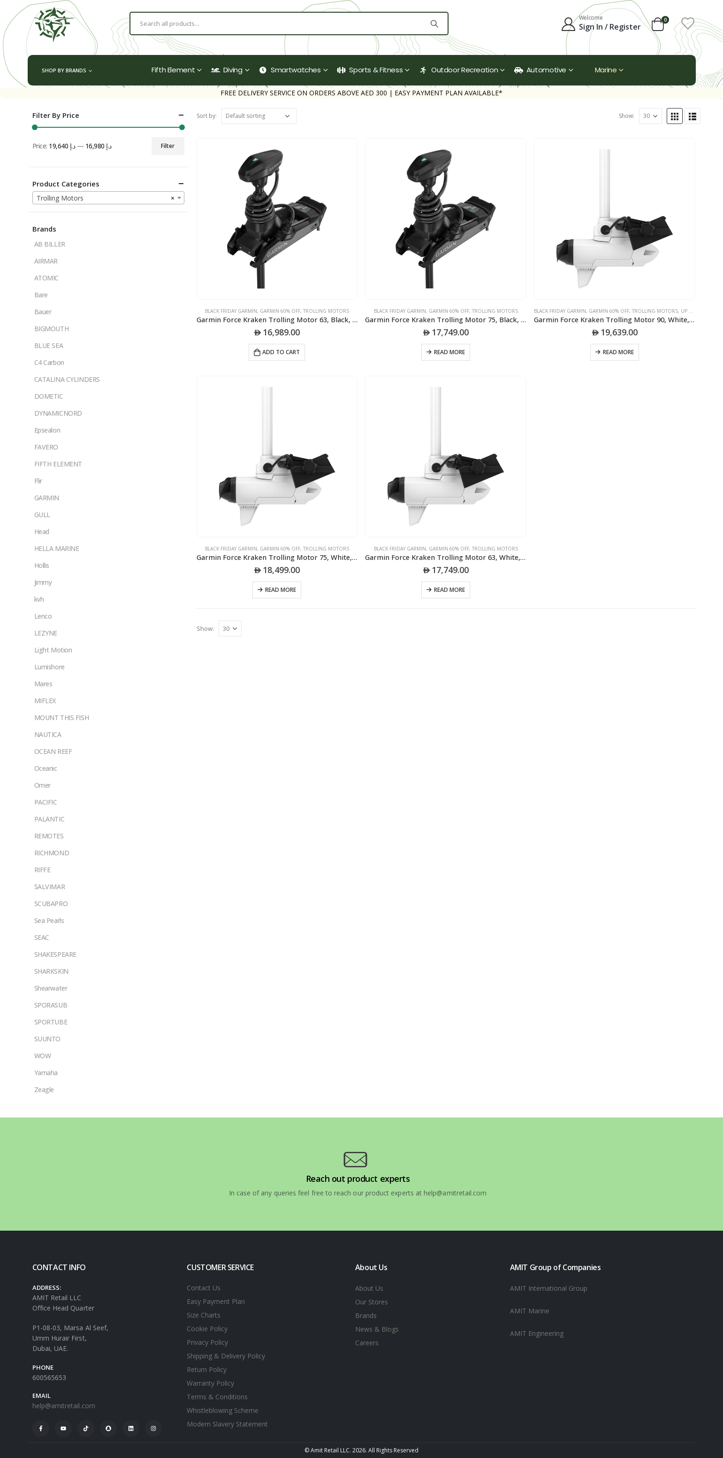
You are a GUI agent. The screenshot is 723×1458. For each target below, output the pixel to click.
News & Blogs (377, 1329)
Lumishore (49, 666)
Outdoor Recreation (458, 70)
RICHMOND (51, 852)
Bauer (43, 311)
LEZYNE (45, 632)
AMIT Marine (529, 1310)
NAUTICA (47, 734)
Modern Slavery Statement (227, 1423)
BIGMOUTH (51, 328)
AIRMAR (46, 260)
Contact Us (204, 1287)
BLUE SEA (48, 345)
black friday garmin (231, 311)
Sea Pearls (49, 920)
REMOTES (49, 835)
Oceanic (45, 768)
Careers (367, 1342)
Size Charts (204, 1315)
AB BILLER (49, 244)
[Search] (434, 23)
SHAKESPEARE (55, 954)
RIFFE (42, 869)
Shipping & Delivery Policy (226, 1355)
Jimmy (43, 582)
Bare (41, 294)
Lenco (43, 616)
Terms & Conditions (217, 1396)
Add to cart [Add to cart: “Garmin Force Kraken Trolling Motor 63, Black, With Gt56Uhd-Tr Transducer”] (281, 352)
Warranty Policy (210, 1383)
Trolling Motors (326, 311)
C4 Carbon (49, 362)
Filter (168, 146)
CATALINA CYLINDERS (67, 379)
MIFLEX (45, 700)
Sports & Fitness (370, 70)
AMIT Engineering (536, 1333)
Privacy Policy (207, 1342)
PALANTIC (49, 818)
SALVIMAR (49, 886)
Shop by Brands (64, 70)
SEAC (41, 937)
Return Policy (207, 1369)
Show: (626, 116)
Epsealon (47, 430)
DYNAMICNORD (58, 413)
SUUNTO (47, 1038)
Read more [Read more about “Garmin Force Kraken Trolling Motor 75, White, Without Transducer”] (280, 590)
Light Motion (53, 649)
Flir (38, 480)
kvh (39, 599)
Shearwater (51, 988)
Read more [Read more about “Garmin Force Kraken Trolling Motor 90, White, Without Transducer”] (618, 352)
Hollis (41, 565)
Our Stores (371, 1301)
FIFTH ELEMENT (58, 463)
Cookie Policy (207, 1328)
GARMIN (46, 497)
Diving (227, 70)
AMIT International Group (548, 1288)
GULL (42, 514)
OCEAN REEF (53, 751)
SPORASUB (51, 1004)
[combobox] (108, 197)
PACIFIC (45, 802)
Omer (42, 785)
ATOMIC (46, 277)
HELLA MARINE (56, 548)
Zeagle (44, 1089)
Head (41, 531)
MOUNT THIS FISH (61, 717)
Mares (43, 683)
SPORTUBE (51, 1021)
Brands (366, 1315)
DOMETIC (48, 396)
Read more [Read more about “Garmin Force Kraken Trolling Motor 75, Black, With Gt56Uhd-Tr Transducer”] (449, 352)
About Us (369, 1288)
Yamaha (46, 1072)
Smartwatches (290, 70)
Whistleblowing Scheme (223, 1410)
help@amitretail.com (63, 1405)
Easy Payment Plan (216, 1301)
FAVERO (46, 446)
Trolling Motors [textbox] (106, 198)
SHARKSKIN (51, 971)
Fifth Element (173, 70)
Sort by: (207, 116)
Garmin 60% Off (280, 311)
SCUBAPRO (51, 903)
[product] (277, 219)
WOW (42, 1055)
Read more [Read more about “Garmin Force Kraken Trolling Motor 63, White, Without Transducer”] (449, 590)
